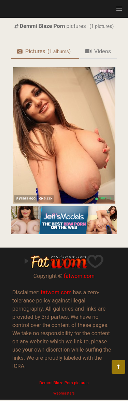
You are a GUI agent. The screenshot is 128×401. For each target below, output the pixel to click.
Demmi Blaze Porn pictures (63, 383)
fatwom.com (79, 276)
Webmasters (64, 393)
